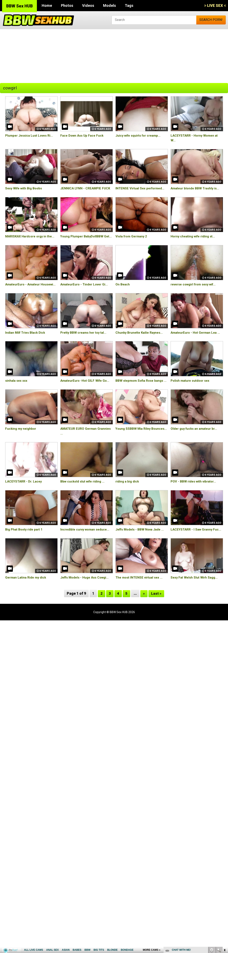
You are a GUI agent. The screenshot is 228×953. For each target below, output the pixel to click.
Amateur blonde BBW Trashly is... (196, 188)
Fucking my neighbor (21, 447)
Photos (67, 5)
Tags (129, 5)
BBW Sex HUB (19, 6)
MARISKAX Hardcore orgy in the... (31, 236)
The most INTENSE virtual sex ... (140, 601)
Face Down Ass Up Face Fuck (83, 135)
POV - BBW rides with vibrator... (195, 500)
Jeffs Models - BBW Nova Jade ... (141, 548)
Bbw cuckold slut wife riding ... (83, 500)
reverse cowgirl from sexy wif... (196, 289)
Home (47, 5)
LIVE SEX (215, 5)
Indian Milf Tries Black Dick (26, 342)
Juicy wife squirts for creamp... (139, 135)
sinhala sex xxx (16, 395)
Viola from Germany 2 (132, 236)
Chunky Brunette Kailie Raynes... (140, 342)
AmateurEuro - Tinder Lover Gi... (85, 289)
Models (109, 5)
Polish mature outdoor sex (191, 395)
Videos (88, 5)
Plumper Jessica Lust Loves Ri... (30, 135)
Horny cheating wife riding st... (194, 236)
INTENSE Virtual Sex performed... (141, 188)
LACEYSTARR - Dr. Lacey (24, 500)
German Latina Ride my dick (26, 601)
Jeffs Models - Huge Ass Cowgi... (86, 601)
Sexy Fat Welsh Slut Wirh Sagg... (195, 601)
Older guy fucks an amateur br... (196, 447)
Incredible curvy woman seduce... (86, 548)
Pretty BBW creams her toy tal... (85, 342)
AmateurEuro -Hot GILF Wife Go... (86, 395)
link (224, 888)
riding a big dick (127, 500)
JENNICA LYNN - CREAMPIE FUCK (86, 188)
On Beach (122, 289)
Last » (156, 617)
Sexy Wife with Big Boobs (25, 188)
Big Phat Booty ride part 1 (25, 548)
